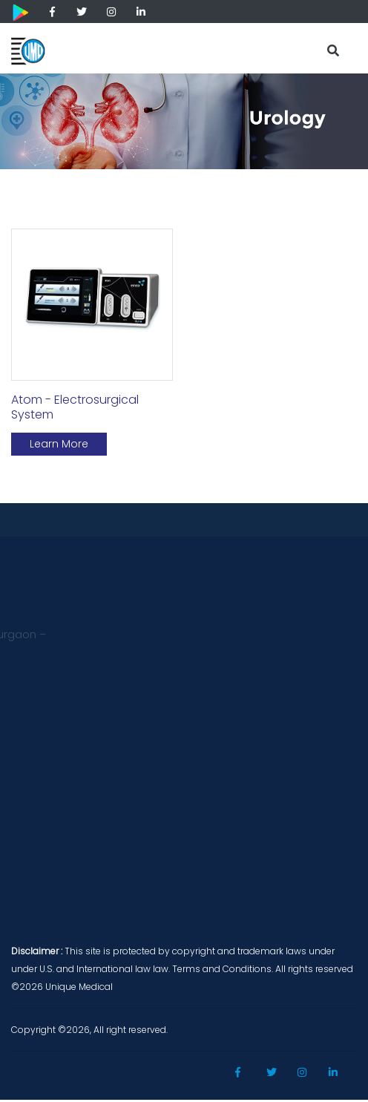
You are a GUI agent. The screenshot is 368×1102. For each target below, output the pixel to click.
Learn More (59, 443)
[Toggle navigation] (295, 46)
